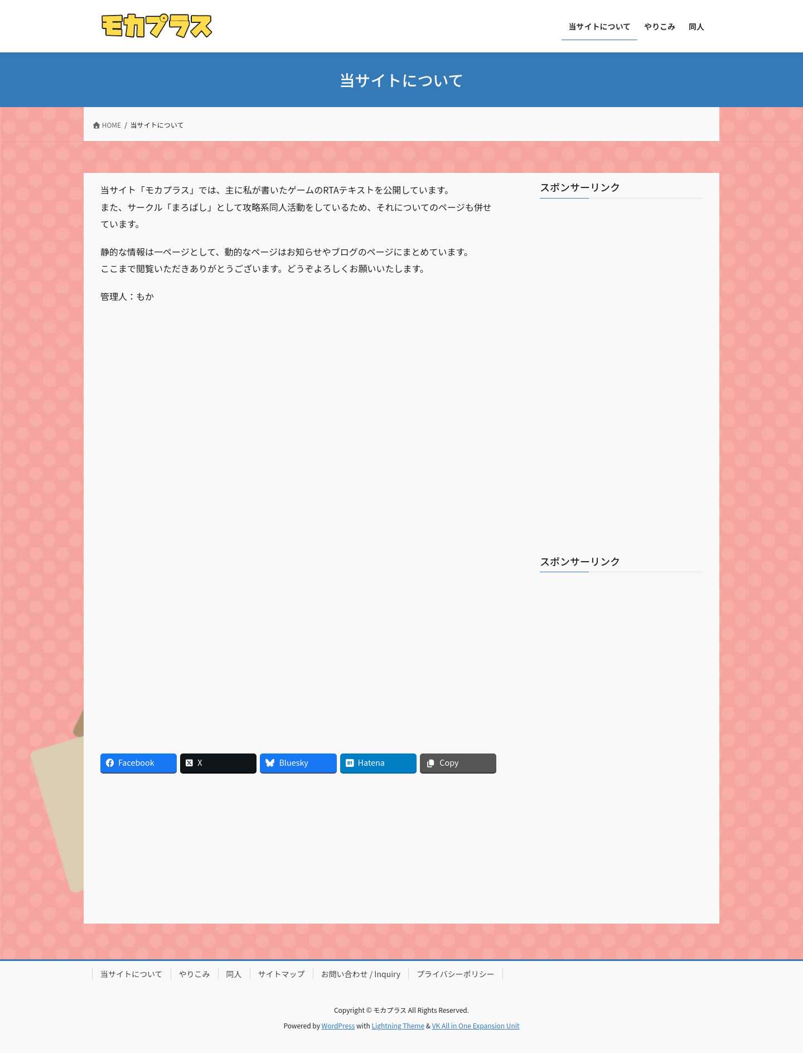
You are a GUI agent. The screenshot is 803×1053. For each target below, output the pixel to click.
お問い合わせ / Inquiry (361, 973)
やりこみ (194, 973)
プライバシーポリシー (456, 973)
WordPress (338, 1025)
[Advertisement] (199, 393)
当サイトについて (131, 973)
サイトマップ (281, 973)
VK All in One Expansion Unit (476, 1025)
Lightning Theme (397, 1025)
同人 (234, 973)
